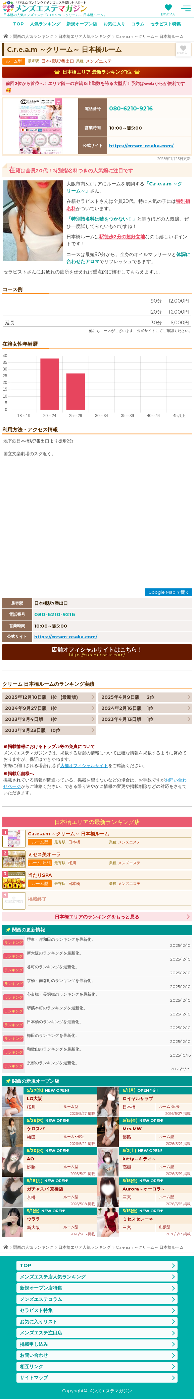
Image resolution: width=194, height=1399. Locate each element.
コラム (137, 23)
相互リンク (31, 1367)
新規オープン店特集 (41, 1288)
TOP (18, 23)
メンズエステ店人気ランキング (53, 1277)
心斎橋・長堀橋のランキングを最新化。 (109, 997)
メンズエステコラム (41, 1299)
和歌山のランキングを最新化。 (109, 1052)
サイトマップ (34, 1378)
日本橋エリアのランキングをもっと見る (97, 917)
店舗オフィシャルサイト (84, 765)
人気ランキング (45, 23)
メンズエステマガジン (45, 6)
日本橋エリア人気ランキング (84, 36)
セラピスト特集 (165, 23)
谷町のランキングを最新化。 (109, 970)
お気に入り (168, 14)
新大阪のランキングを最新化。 (109, 956)
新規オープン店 (81, 23)
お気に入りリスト (38, 1322)
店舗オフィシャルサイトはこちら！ (97, 651)
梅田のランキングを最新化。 (109, 1039)
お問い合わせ (34, 1355)
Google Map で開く (169, 592)
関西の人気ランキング (33, 36)
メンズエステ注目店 (41, 1333)
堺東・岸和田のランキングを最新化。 (109, 943)
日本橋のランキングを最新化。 (109, 1025)
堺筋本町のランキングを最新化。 (109, 1011)
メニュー (185, 8)
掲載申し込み (34, 1344)
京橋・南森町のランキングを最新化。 (109, 984)
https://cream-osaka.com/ (141, 145)
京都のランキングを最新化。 (109, 1066)
